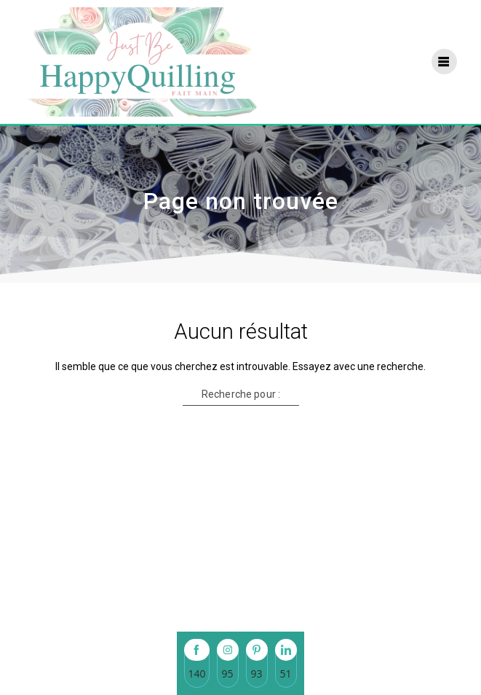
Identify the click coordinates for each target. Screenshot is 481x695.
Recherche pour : (240, 394)
